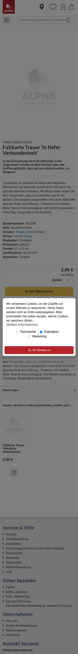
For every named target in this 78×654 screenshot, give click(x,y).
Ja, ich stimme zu (39, 350)
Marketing (37, 336)
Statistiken (49, 332)
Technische (26, 332)
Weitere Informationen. (22, 324)
